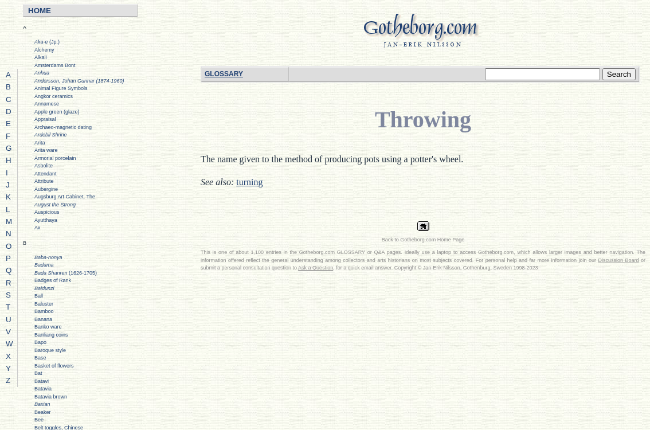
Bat (38, 373)
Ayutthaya (45, 220)
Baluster (43, 304)
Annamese (46, 104)
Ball (38, 296)
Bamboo (44, 311)
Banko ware (48, 327)
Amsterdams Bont (55, 65)
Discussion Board (618, 260)
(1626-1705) (65, 273)
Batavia (43, 389)
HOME (39, 10)
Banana (43, 319)
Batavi (41, 381)
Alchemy (44, 50)
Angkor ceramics (53, 96)
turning (249, 182)
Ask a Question (315, 268)
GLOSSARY (224, 74)
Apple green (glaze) (57, 112)
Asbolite (43, 166)
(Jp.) (47, 42)
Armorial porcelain (55, 158)
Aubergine (46, 189)
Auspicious (47, 212)
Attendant (45, 174)
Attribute (44, 181)
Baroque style (50, 350)
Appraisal (45, 119)
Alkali (40, 57)
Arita (39, 143)
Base (40, 358)
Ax (37, 227)
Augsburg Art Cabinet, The (64, 197)
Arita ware (46, 150)
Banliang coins (51, 335)
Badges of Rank (52, 280)
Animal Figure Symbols (61, 88)
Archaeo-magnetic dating (63, 127)
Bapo (40, 342)
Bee (39, 420)
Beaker (42, 412)
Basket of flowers (54, 366)
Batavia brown (50, 397)
